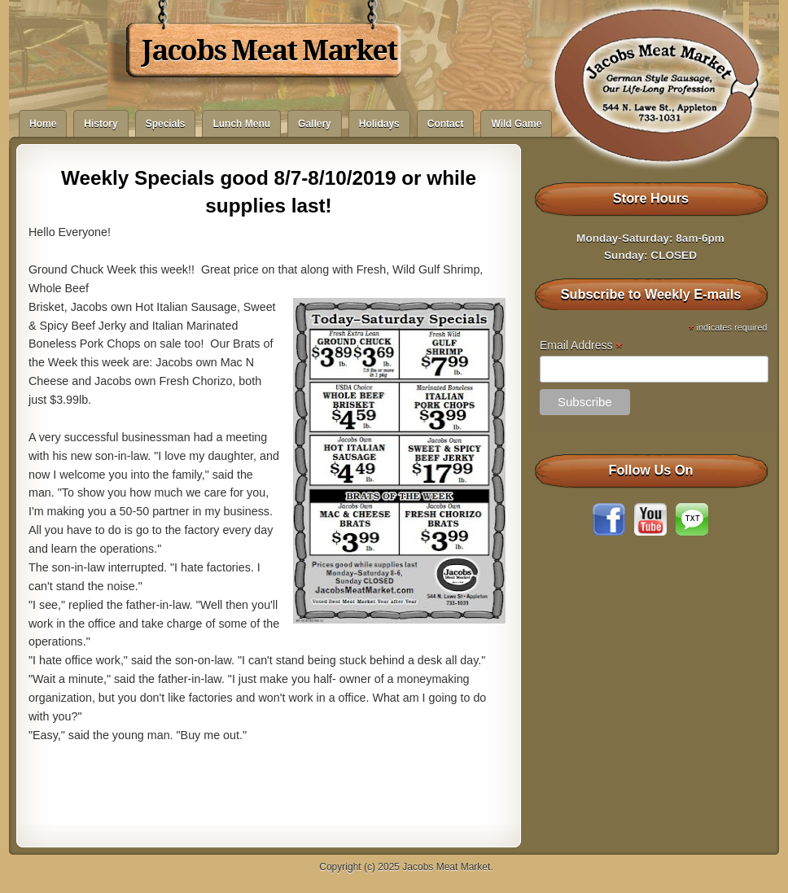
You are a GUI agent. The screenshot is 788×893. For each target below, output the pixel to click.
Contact (445, 123)
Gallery (314, 123)
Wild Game (516, 123)
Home (42, 123)
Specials (166, 123)
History (100, 123)
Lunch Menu (241, 123)
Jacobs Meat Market (269, 50)
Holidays (379, 123)
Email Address (581, 345)
